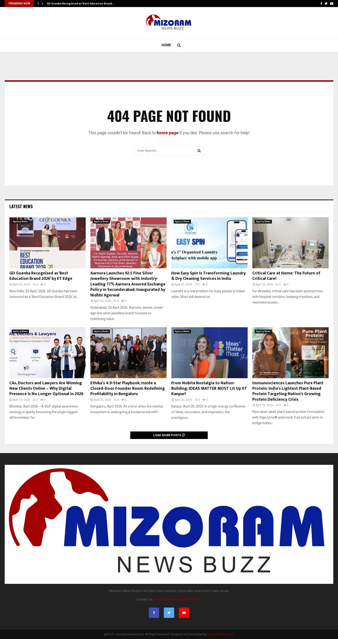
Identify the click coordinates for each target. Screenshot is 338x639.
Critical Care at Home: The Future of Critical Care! (286, 276)
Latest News (21, 206)
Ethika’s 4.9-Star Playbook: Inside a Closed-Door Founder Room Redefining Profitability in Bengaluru (127, 389)
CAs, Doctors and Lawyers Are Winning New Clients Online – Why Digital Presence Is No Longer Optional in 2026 (46, 389)
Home (166, 45)
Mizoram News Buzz (220, 634)
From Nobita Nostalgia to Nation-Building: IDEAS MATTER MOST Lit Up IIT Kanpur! (209, 389)
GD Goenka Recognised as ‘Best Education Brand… (80, 3)
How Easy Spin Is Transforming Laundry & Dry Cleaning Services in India (208, 276)
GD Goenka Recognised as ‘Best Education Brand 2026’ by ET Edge (40, 276)
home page (167, 132)
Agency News (20, 221)
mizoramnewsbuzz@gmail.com (178, 599)
